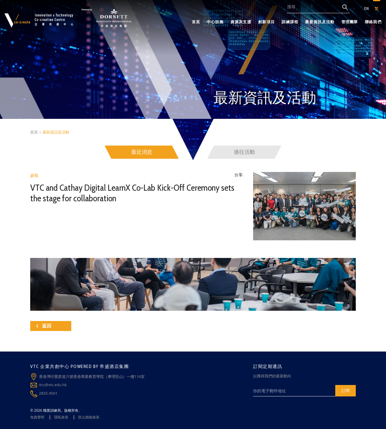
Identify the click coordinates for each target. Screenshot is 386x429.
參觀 (34, 175)
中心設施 (215, 21)
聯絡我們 (373, 21)
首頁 (196, 21)
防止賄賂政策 (88, 417)
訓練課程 (290, 21)
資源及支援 (241, 21)
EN (366, 8)
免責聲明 (37, 417)
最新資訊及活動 (319, 21)
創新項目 (266, 21)
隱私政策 (61, 417)
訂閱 (345, 390)
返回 (43, 326)
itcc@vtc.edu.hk (53, 384)
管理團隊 (349, 21)
